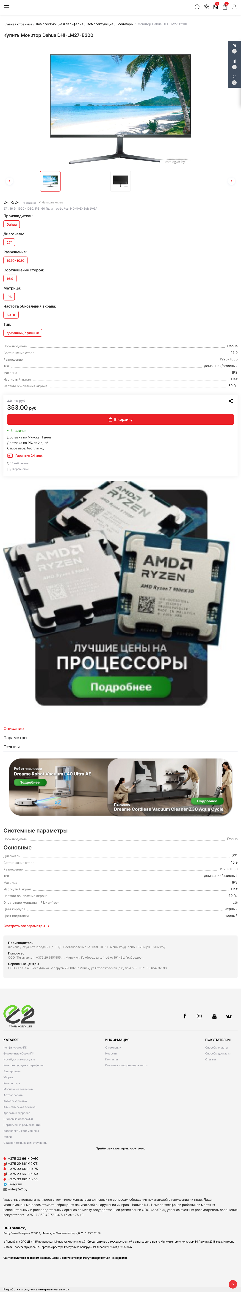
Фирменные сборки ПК (18, 1053)
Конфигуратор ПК (15, 1047)
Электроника (12, 1071)
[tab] (120, 728)
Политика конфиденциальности (126, 1065)
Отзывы (210, 1059)
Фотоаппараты (13, 1095)
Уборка (8, 1077)
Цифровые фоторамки (18, 1119)
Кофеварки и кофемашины (21, 1131)
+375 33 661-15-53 (23, 1179)
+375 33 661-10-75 (23, 1169)
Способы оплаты (216, 1047)
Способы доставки (217, 1053)
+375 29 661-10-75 (23, 1163)
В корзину (121, 419)
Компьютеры (12, 1083)
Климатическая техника (19, 1107)
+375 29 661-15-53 (23, 1174)
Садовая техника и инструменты (25, 1142)
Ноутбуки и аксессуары (19, 1059)
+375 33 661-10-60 (23, 1158)
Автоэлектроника (15, 1101)
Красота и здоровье (16, 1113)
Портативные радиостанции (22, 1125)
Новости (111, 1053)
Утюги (7, 1136)
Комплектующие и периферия (23, 1065)
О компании (113, 1047)
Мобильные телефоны (18, 1089)
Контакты (111, 1059)
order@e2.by (18, 1189)
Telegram (12, 1184)
